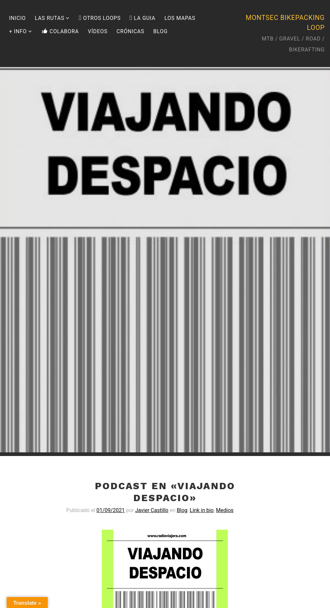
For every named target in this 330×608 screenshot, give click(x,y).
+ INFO (18, 31)
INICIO (17, 18)
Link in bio (202, 510)
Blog (182, 510)
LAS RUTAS (49, 18)
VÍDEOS (97, 31)
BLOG (160, 31)
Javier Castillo (151, 510)
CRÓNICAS (130, 31)
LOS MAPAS (180, 18)
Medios (224, 510)
